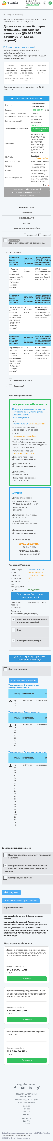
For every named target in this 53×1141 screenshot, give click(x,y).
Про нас (26, 1115)
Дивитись (27, 978)
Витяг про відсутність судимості (26, 189)
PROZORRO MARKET (26, 1097)
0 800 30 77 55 (30, 1)
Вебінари (26, 1121)
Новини (27, 1109)
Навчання (27, 1106)
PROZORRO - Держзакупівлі (26, 1094)
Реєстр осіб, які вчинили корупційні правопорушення (26, 194)
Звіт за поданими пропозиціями (21, 900)
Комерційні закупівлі (26, 1102)
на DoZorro (20, 53)
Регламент (26, 1118)
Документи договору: (22, 530)
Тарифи (27, 1124)
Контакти (26, 1112)
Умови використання (23, 1136)
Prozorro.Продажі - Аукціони (26, 1100)
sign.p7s (15, 703)
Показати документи (23, 459)
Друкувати (11, 892)
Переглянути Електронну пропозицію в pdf (30, 595)
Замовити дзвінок (32, 5)
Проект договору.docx (15, 735)
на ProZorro (9, 53)
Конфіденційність (8, 1136)
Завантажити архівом (23, 680)
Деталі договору (21, 539)
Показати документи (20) (24, 614)
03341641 (35, 156)
